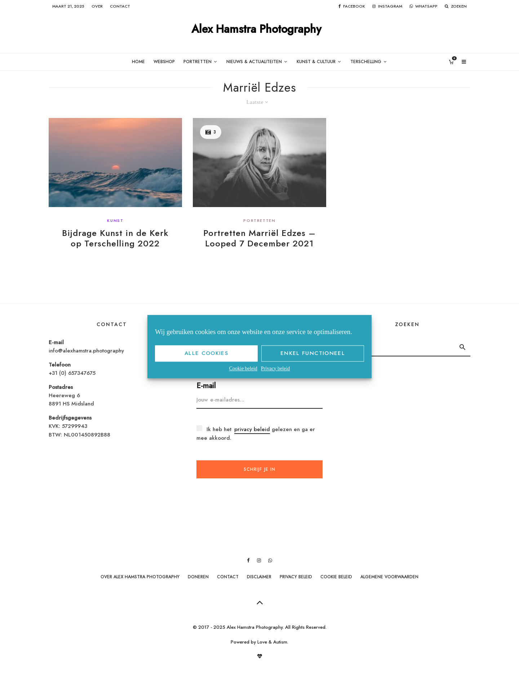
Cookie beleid (243, 368)
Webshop (164, 61)
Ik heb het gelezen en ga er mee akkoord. (255, 433)
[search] (462, 347)
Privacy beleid (275, 368)
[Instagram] (387, 6)
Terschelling (365, 61)
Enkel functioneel (312, 353)
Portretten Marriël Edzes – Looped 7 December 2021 (259, 238)
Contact (120, 6)
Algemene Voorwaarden (389, 577)
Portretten (197, 61)
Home (138, 61)
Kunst (115, 220)
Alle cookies (206, 353)
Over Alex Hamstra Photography (140, 577)
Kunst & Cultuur (316, 61)
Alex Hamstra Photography (256, 29)
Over (97, 6)
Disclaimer (259, 577)
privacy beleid (252, 429)
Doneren (198, 577)
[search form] (399, 347)
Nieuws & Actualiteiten (254, 61)
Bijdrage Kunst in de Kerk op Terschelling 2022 (115, 238)
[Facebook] (352, 6)
